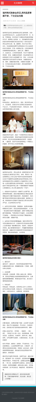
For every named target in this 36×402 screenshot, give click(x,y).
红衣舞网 (18, 3)
